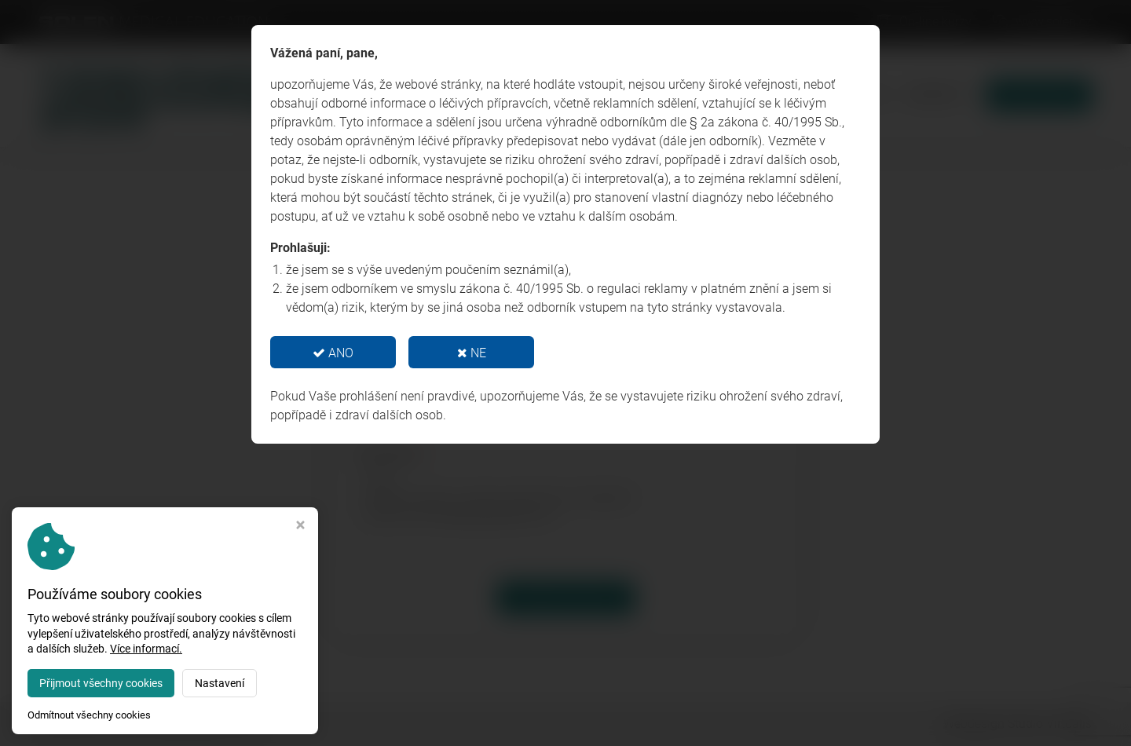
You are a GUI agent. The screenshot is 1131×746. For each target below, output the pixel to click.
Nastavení (219, 683)
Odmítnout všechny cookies (89, 715)
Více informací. (146, 648)
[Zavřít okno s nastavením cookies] (300, 526)
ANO (333, 353)
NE (471, 353)
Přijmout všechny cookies (101, 683)
